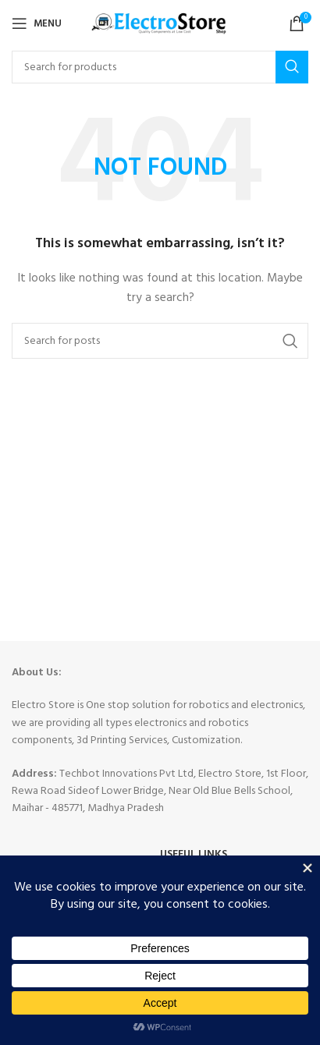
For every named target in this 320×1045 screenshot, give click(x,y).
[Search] (160, 67)
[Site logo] (160, 24)
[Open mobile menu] (36, 23)
